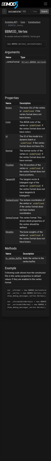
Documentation (16, 11)
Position (10, 165)
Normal (9, 151)
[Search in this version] (36, 11)
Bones (9, 108)
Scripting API (11, 22)
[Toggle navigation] (45, 4)
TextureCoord (12, 200)
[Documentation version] (26, 11)
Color (8, 122)
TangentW (10, 179)
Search (44, 11)
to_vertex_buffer (14, 258)
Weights (9, 232)
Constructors (34, 22)
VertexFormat (12, 218)
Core (23, 22)
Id (6, 136)
